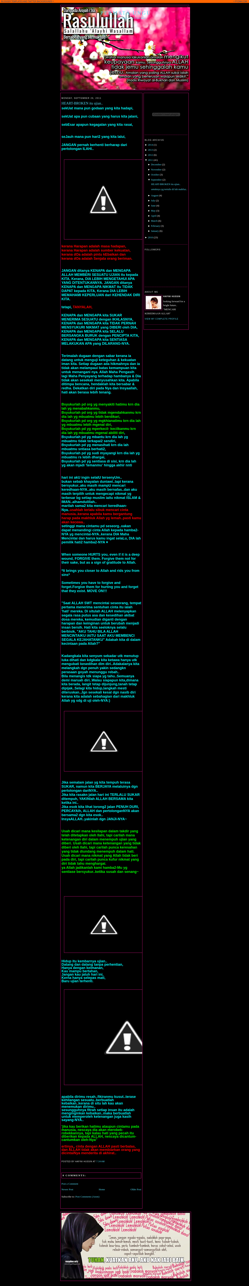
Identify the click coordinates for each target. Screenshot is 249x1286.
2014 (150, 144)
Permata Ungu (125, 13)
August (154, 195)
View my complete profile (161, 319)
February (155, 225)
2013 (150, 149)
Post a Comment (69, 1183)
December (156, 164)
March (154, 220)
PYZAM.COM (241, 1)
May (153, 210)
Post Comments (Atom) (87, 1196)
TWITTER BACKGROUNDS (40, 1)
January (155, 230)
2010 (150, 237)
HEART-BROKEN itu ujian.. (82, 103)
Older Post (136, 1189)
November (156, 169)
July (153, 200)
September (156, 179)
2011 (150, 160)
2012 (150, 154)
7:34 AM (100, 1161)
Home (102, 1189)
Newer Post (67, 1189)
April (153, 215)
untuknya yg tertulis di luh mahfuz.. (169, 189)
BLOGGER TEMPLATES (12, 1)
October (155, 174)
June (153, 205)
